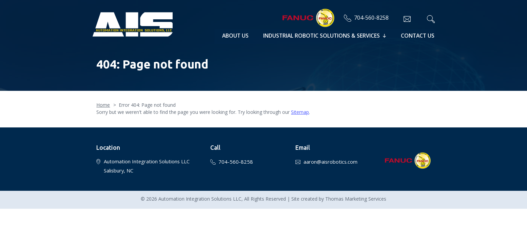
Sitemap (300, 106)
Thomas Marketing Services (355, 192)
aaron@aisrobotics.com (330, 155)
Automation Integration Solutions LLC (199, 192)
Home (103, 99)
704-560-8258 (368, 17)
